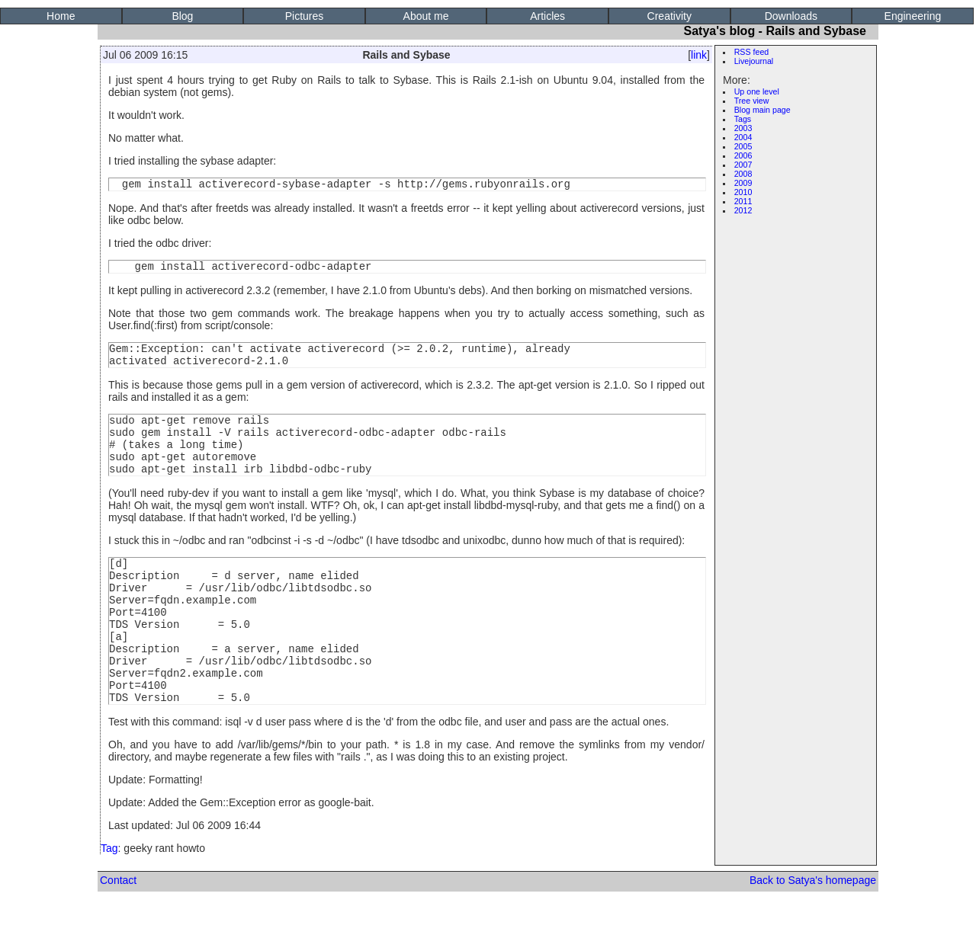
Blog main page (762, 109)
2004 (743, 137)
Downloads (791, 16)
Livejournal (754, 61)
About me (426, 16)
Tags (743, 118)
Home (61, 16)
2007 (743, 164)
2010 (743, 192)
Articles (547, 16)
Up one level (756, 91)
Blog (182, 16)
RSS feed (751, 51)
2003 (743, 128)
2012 (743, 210)
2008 (743, 173)
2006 (743, 155)
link (699, 55)
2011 (743, 201)
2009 (743, 182)
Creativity (669, 16)
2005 (743, 146)
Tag (109, 896)
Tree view (751, 100)
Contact (118, 928)
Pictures (304, 16)
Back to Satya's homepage (813, 928)
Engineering (913, 16)
